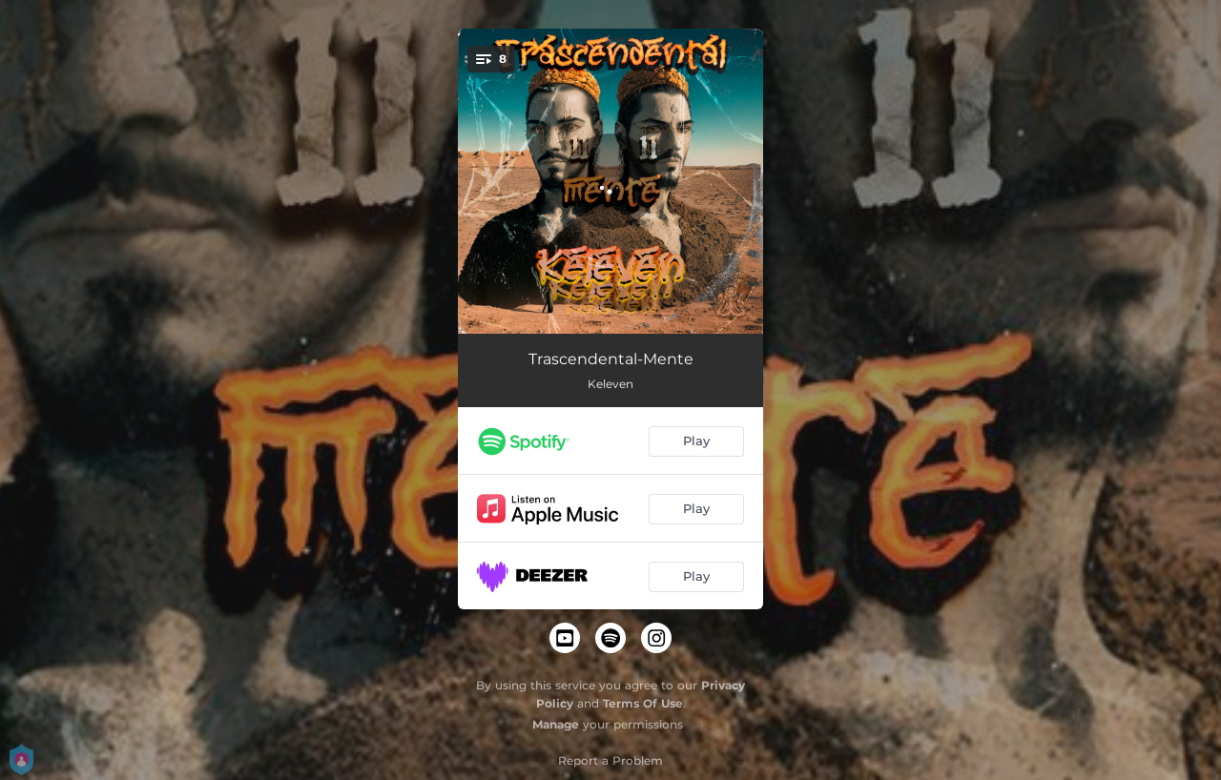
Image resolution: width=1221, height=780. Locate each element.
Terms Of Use (643, 703)
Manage (555, 724)
